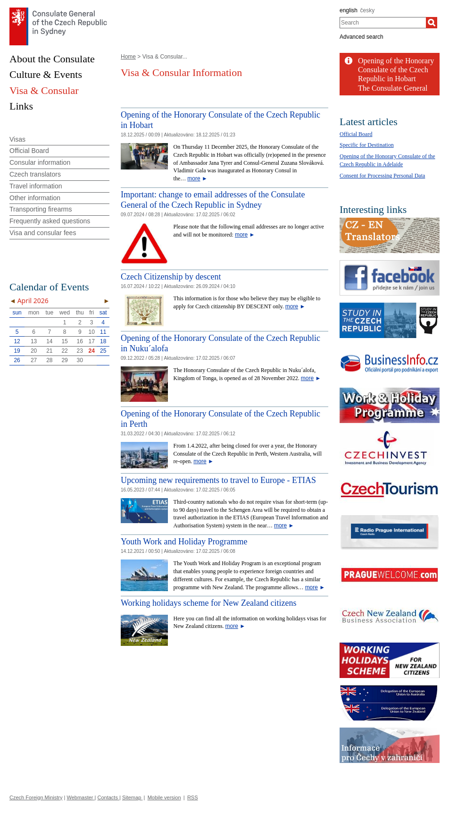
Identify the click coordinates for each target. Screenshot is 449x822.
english (349, 10)
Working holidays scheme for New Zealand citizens (208, 603)
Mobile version (164, 797)
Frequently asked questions (49, 221)
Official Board (29, 150)
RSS (192, 797)
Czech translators (35, 174)
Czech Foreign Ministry (35, 797)
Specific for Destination (367, 145)
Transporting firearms (40, 209)
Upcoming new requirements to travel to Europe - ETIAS (218, 480)
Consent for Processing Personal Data (382, 175)
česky (367, 10)
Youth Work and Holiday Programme (184, 541)
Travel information (35, 186)
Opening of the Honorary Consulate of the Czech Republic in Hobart (396, 70)
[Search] (431, 22)
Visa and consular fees (42, 233)
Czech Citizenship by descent (171, 276)
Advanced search (361, 37)
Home (128, 56)
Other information (34, 198)
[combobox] (383, 22)
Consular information (39, 162)
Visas (17, 139)
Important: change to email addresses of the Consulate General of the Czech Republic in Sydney (213, 200)
